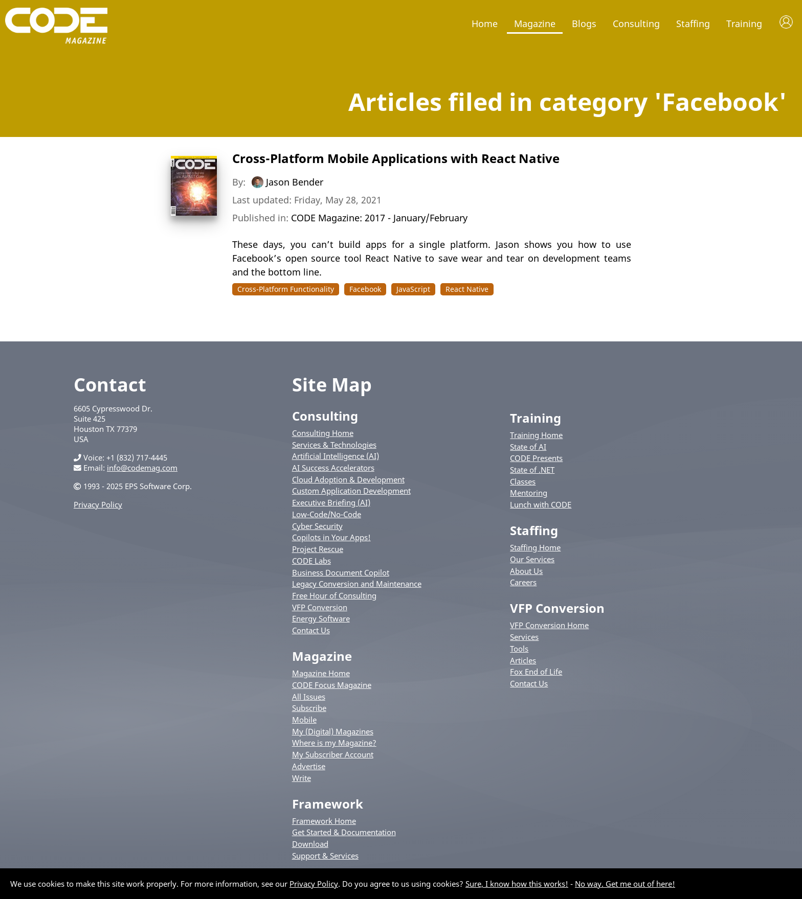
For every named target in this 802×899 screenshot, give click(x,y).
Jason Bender (294, 182)
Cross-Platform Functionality (285, 289)
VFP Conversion (319, 607)
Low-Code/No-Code (326, 514)
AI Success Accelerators (333, 468)
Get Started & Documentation (344, 832)
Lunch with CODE (540, 504)
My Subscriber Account (332, 754)
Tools (519, 648)
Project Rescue (317, 549)
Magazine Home (321, 673)
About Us (526, 571)
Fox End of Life (536, 671)
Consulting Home (322, 433)
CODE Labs (311, 561)
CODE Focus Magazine (331, 685)
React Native (466, 289)
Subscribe (309, 708)
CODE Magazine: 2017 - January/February (379, 218)
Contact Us (311, 630)
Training (744, 23)
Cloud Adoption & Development (348, 479)
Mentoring (528, 493)
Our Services (532, 559)
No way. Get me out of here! (625, 884)
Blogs (584, 23)
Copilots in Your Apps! (331, 537)
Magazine (534, 23)
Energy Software (321, 618)
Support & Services (325, 855)
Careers (523, 582)
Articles (523, 660)
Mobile (304, 719)
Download (310, 844)
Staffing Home (535, 547)
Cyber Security (317, 526)
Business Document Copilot (340, 572)
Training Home (536, 435)
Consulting (636, 23)
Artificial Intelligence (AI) (335, 456)
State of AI (528, 447)
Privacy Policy (98, 504)
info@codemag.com (142, 468)
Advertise (308, 766)
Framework (327, 803)
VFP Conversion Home (549, 625)
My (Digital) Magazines (332, 731)
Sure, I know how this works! (516, 884)
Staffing (693, 23)
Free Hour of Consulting (334, 595)
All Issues (308, 696)
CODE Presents (536, 458)
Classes (523, 481)
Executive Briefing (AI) (331, 502)
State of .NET (532, 470)
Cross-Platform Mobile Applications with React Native (396, 158)
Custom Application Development (351, 491)
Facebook (365, 289)
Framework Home (324, 821)
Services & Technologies (334, 445)
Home (485, 23)
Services (524, 637)
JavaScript (413, 289)
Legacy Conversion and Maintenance (356, 584)
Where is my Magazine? (334, 742)
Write (301, 778)
